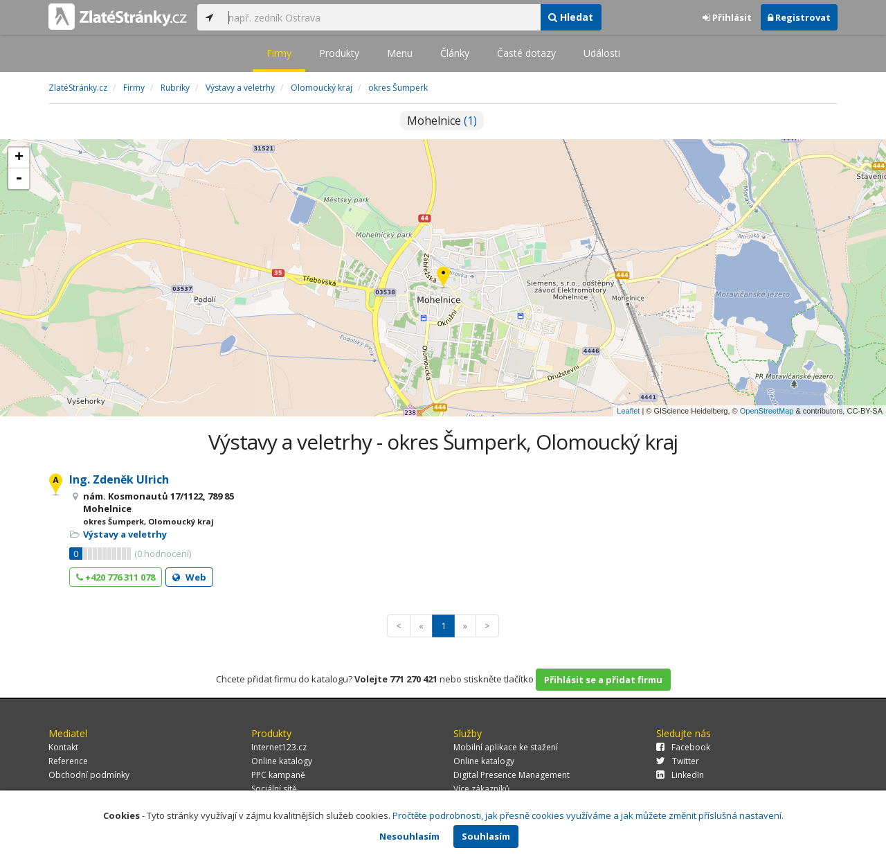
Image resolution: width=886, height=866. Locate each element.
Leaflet (628, 411)
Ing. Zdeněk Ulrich (119, 479)
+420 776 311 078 (115, 577)
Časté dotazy (526, 53)
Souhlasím (486, 836)
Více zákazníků (481, 789)
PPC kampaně (278, 775)
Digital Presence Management (511, 775)
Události (602, 53)
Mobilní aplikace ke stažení (505, 747)
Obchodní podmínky (88, 775)
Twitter (677, 761)
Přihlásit (727, 17)
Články (454, 53)
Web (189, 577)
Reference (68, 761)
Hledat (570, 17)
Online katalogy (281, 761)
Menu (400, 53)
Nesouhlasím (409, 836)
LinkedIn (680, 775)
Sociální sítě (274, 789)
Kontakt (63, 747)
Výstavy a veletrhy (125, 534)
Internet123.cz (279, 747)
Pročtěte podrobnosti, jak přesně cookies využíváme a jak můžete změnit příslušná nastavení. (588, 815)
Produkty (339, 53)
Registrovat (799, 17)
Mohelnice (442, 120)
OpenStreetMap (767, 411)
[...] (381, 17)
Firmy (278, 53)
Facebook (683, 747)
